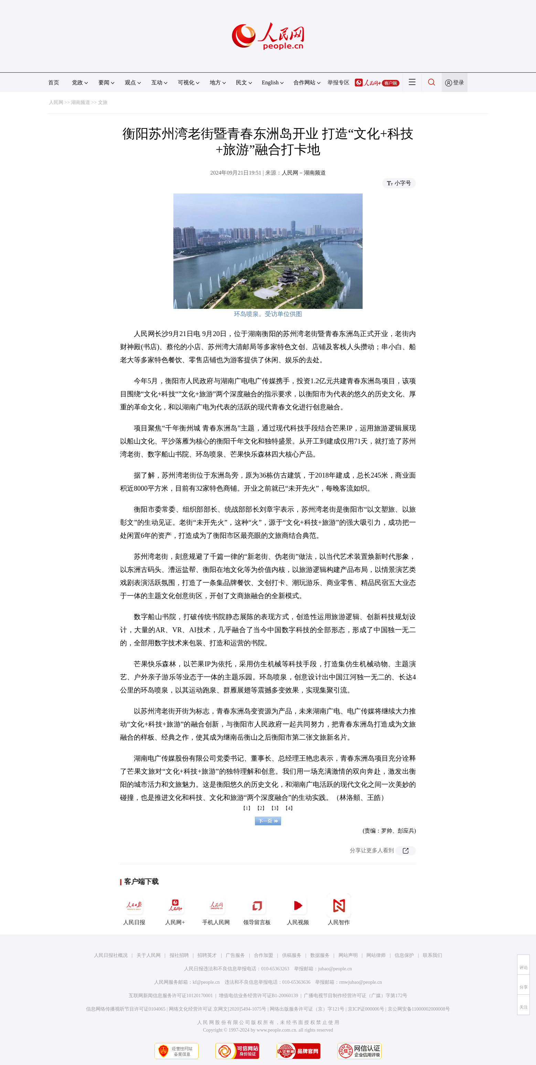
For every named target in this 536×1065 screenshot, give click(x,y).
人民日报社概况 (111, 955)
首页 (53, 82)
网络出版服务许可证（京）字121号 (307, 1009)
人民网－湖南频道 (304, 173)
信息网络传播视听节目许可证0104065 (125, 1009)
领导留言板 (257, 909)
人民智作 (339, 909)
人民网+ (175, 909)
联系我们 (432, 955)
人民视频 (298, 909)
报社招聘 (179, 955)
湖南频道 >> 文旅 (89, 102)
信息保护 (404, 955)
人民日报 (134, 909)
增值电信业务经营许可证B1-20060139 (258, 995)
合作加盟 (263, 955)
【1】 (247, 808)
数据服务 (320, 955)
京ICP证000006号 (366, 1009)
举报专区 (339, 82)
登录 (458, 82)
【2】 (261, 808)
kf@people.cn (206, 982)
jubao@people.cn (335, 968)
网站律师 (376, 955)
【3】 (275, 808)
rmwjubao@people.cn (360, 982)
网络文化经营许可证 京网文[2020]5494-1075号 (218, 1009)
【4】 (289, 808)
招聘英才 (207, 955)
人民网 (56, 102)
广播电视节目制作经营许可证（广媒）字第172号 (355, 995)
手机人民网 (216, 909)
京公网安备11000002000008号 (419, 1009)
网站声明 (348, 955)
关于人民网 (149, 955)
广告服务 (235, 955)
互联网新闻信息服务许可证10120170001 (171, 995)
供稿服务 (291, 955)
